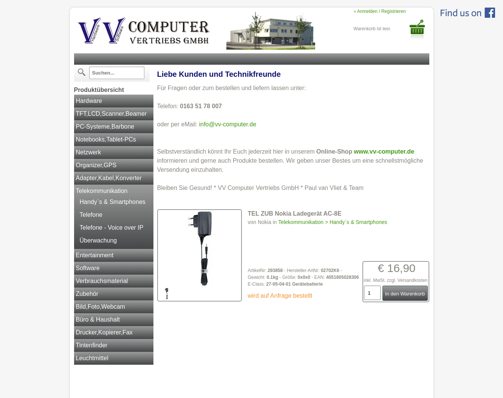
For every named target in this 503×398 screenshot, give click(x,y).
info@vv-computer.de (227, 124)
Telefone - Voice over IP (112, 227)
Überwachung (98, 240)
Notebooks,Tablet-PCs (106, 139)
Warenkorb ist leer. (373, 28)
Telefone (91, 214)
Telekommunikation (102, 191)
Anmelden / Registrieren (381, 11)
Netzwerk (88, 152)
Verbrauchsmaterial (102, 281)
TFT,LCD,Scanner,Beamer (111, 113)
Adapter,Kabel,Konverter (109, 178)
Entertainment (95, 255)
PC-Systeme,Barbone (105, 126)
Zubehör (87, 294)
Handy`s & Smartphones (112, 202)
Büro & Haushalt (98, 319)
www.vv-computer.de (384, 151)
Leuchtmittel (92, 358)
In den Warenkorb (405, 294)
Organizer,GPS (96, 165)
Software (88, 268)
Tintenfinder (92, 345)
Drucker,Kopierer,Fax (104, 332)
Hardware (89, 101)
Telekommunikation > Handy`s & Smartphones (332, 222)
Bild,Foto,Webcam (100, 306)
